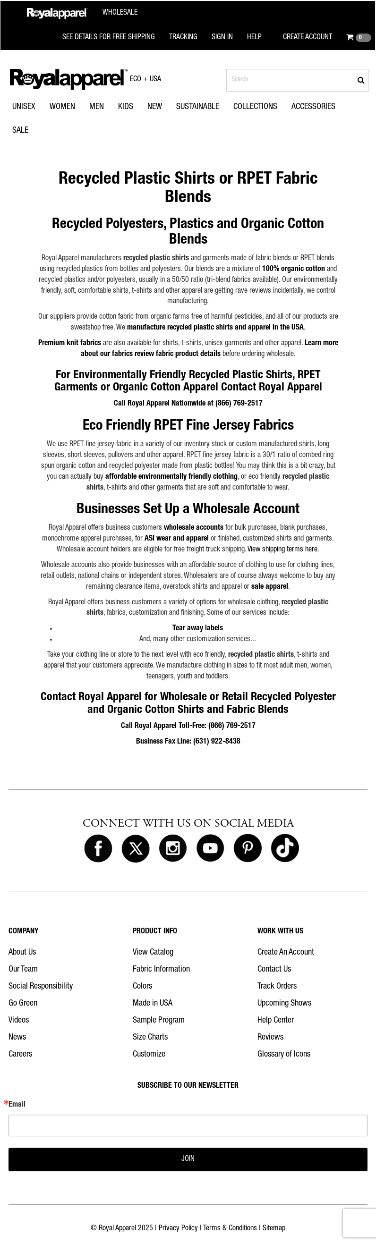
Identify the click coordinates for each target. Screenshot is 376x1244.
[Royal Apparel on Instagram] (173, 849)
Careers (20, 1054)
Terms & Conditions (230, 1229)
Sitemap (274, 1229)
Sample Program (159, 1020)
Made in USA (152, 1003)
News (17, 1037)
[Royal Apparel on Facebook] (98, 849)
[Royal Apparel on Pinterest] (247, 849)
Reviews (270, 1037)
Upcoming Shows (284, 1003)
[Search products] (297, 80)
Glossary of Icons (283, 1054)
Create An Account (285, 952)
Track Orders (277, 986)
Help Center (275, 1020)
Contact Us (274, 969)
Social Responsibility (41, 986)
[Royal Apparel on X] (135, 849)
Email (17, 1105)
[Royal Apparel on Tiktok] (285, 849)
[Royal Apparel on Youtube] (210, 849)
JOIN (188, 1159)
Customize (149, 1054)
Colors (142, 986)
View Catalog (153, 952)
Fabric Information (161, 969)
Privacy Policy (178, 1229)
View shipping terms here (282, 550)
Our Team (23, 969)
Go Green (23, 1003)
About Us (22, 952)
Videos (19, 1020)
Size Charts (150, 1037)
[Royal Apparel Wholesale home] (82, 13)
